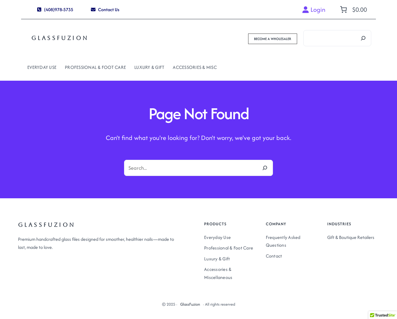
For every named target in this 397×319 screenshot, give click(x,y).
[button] (55, 9)
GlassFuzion (60, 38)
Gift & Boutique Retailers (350, 237)
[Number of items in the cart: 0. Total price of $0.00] (352, 9)
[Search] (363, 38)
